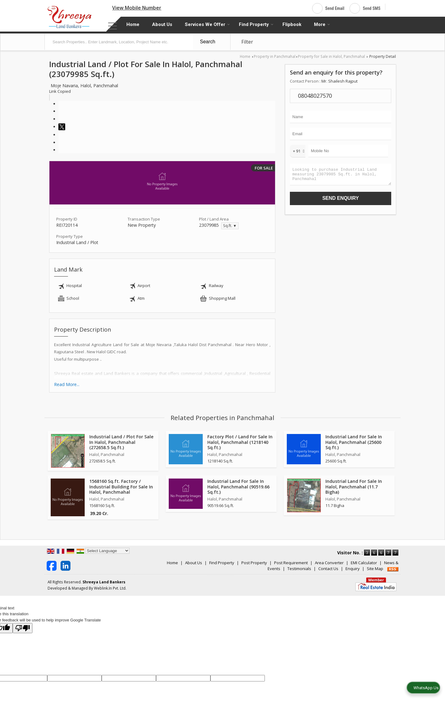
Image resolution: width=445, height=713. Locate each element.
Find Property (256, 24)
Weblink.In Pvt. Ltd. (110, 588)
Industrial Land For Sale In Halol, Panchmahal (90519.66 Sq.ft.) (238, 486)
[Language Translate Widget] (107, 551)
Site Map (375, 568)
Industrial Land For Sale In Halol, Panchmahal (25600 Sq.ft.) (353, 442)
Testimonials (299, 568)
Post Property (254, 562)
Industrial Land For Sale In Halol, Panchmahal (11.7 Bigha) (353, 486)
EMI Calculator (364, 562)
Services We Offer (207, 24)
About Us (162, 24)
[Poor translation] (22, 628)
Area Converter (329, 562)
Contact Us (328, 568)
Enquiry (352, 568)
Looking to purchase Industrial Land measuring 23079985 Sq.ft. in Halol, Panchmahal (340, 176)
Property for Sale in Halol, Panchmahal (331, 56)
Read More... (66, 384)
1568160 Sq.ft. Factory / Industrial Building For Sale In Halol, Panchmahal (121, 486)
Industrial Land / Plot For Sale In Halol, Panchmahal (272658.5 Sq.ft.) (121, 442)
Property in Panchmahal (274, 56)
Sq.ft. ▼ (230, 225)
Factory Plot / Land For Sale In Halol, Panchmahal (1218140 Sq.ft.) (240, 442)
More (322, 24)
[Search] (392, 7)
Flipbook (291, 24)
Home (132, 24)
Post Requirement (291, 562)
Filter (247, 41)
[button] (136, 7)
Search (207, 41)
